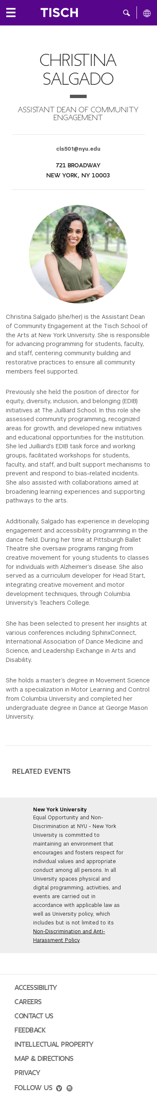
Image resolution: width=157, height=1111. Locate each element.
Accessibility (36, 988)
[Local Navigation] (11, 12)
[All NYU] (147, 12)
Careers (28, 1002)
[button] (126, 12)
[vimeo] (59, 1089)
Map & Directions (44, 1058)
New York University (60, 809)
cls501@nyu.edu (78, 149)
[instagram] (69, 1089)
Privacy (28, 1073)
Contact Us (34, 1016)
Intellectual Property (54, 1044)
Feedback (30, 1030)
